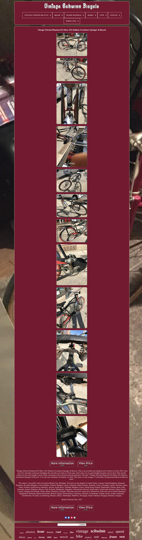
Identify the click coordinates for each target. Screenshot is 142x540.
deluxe (22, 537)
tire (35, 538)
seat (122, 536)
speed (120, 531)
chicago (65, 533)
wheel (110, 532)
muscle (64, 536)
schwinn (98, 531)
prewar (30, 537)
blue (72, 532)
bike (79, 536)
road (58, 531)
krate (40, 531)
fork (72, 537)
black (55, 537)
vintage (82, 531)
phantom (30, 531)
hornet (22, 533)
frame (113, 536)
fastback (88, 537)
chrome (41, 537)
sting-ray (104, 537)
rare (49, 537)
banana (50, 532)
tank (96, 536)
